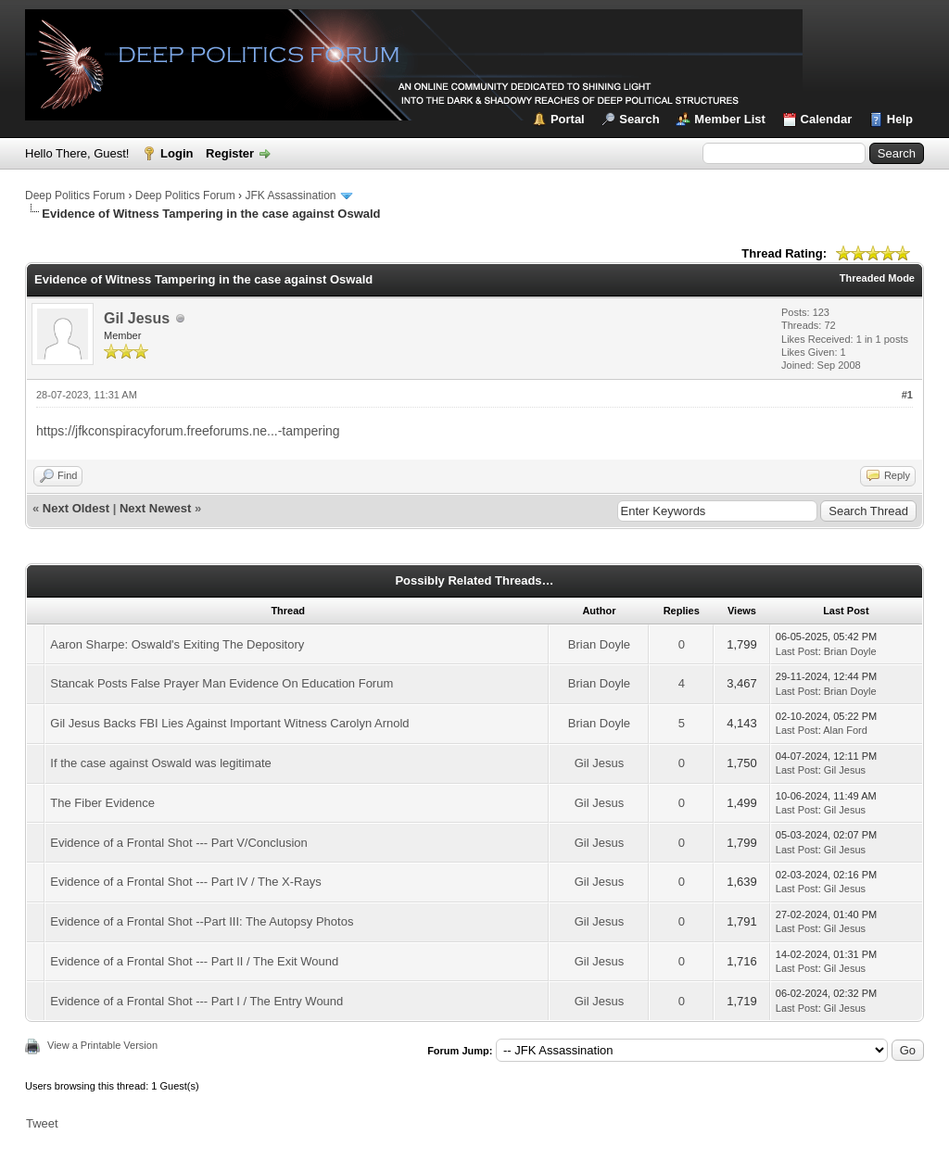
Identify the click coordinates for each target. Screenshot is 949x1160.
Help (900, 119)
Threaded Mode (877, 278)
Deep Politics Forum (75, 195)
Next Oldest (76, 508)
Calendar (827, 119)
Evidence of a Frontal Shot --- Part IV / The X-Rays (185, 882)
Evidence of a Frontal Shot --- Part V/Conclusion (178, 843)
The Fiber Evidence (102, 803)
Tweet (42, 1123)
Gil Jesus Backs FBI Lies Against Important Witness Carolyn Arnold (229, 723)
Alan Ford (845, 730)
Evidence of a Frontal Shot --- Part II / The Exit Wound (194, 961)
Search (639, 119)
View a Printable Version (102, 1045)
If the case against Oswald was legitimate (160, 763)
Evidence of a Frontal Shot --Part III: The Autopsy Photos (201, 921)
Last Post (797, 651)
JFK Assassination (290, 195)
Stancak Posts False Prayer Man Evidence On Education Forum (221, 683)
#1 (907, 394)
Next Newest (155, 508)
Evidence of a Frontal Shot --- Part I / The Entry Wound (196, 1001)
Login (176, 153)
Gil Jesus (137, 318)
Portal (567, 119)
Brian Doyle (599, 644)
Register (230, 153)
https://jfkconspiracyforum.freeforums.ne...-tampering (188, 430)
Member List (730, 119)
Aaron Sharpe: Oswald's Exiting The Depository (177, 644)
